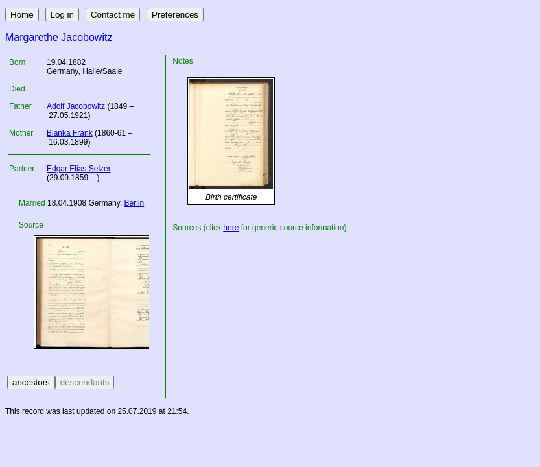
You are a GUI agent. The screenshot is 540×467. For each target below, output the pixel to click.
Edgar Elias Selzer (79, 168)
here (231, 227)
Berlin (134, 203)
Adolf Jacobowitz (76, 106)
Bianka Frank (70, 133)
